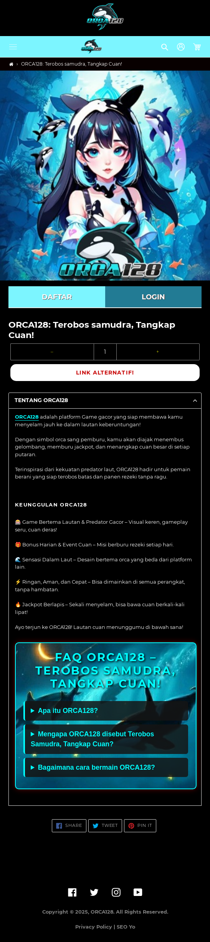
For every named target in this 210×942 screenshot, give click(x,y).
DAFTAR (57, 297)
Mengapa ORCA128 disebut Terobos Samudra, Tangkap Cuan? (92, 739)
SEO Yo (126, 927)
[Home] (11, 64)
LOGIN (153, 297)
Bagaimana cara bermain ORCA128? (96, 767)
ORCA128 (27, 417)
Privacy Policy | (96, 927)
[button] (13, 46)
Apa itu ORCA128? (68, 710)
